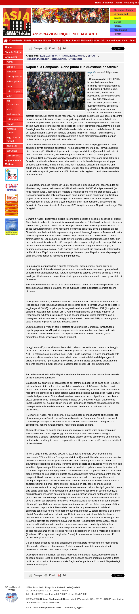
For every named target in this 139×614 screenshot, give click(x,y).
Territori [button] (56, 40)
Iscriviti (117, 22)
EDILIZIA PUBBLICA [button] (38, 59)
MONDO (10, 62)
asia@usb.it (73, 587)
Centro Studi (128, 40)
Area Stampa (120, 30)
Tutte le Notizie (13, 52)
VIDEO (9, 96)
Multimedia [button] (87, 40)
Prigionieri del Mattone (13, 162)
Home (98, 2)
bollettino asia (13, 155)
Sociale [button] (66, 40)
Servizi (117, 18)
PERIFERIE (11, 67)
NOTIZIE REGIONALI (14, 91)
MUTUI (9, 86)
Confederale (15, 40)
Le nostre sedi (121, 14)
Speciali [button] (75, 40)
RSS (136, 2)
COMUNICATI (12, 151)
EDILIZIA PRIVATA (14, 81)
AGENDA (10, 124)
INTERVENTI (11, 71)
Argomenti (11, 57)
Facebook (108, 2)
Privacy (117, 34)
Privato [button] (47, 40)
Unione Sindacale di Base (54, 599)
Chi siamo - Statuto (123, 10)
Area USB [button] (99, 40)
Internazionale (113, 40)
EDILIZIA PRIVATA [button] (50, 55)
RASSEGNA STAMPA (11, 131)
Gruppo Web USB (51, 607)
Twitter (118, 2)
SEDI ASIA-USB (13, 114)
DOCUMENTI (12, 146)
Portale (27, 40)
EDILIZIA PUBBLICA (14, 119)
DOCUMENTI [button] (58, 59)
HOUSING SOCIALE (14, 76)
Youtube (128, 2)
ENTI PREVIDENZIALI (13, 103)
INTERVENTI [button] (75, 59)
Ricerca (117, 26)
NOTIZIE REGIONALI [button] (74, 55)
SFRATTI (9, 109)
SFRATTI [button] (93, 55)
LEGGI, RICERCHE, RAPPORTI (14, 139)
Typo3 (80, 607)
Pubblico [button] (37, 40)
